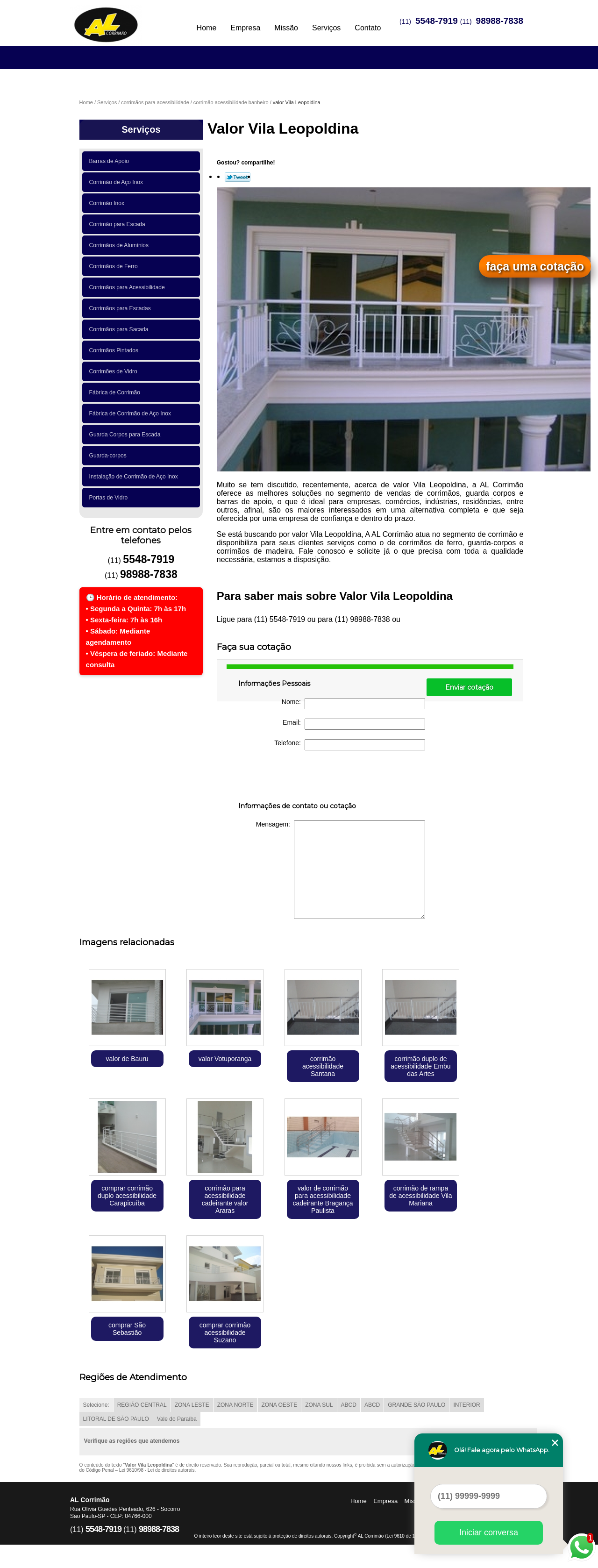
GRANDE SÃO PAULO (416, 1405)
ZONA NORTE (235, 1405)
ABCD (348, 1405)
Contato (368, 28)
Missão (286, 28)
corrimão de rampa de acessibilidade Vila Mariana (420, 1195)
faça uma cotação (535, 266)
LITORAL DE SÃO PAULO (116, 1419)
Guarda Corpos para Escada (126, 434)
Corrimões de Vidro (115, 371)
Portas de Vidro (110, 497)
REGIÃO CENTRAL (142, 1405)
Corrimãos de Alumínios (120, 245)
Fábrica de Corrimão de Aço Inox (131, 413)
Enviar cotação (469, 687)
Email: (354, 724)
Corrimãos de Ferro (115, 266)
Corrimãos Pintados (115, 350)
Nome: (353, 703)
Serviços (326, 28)
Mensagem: (340, 869)
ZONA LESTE (192, 1405)
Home (207, 28)
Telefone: (349, 744)
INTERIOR (466, 1405)
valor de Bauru (127, 1058)
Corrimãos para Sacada (120, 329)
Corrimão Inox (108, 203)
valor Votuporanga (225, 1058)
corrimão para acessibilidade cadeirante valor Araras (225, 1199)
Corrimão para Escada (119, 224)
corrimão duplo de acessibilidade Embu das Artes (420, 1066)
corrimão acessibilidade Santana (322, 1066)
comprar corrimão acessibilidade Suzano (225, 1332)
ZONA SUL (319, 1405)
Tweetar (237, 177)
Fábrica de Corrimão (116, 392)
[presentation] (298, 778)
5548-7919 (436, 21)
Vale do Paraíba (177, 1419)
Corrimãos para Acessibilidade (128, 287)
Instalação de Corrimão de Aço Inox (135, 476)
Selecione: (96, 1405)
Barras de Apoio (110, 161)
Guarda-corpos (109, 455)
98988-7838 (499, 21)
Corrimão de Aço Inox (117, 182)
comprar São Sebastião (127, 1328)
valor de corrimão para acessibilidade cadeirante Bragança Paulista (322, 1199)
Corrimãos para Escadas (121, 308)
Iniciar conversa (488, 1532)
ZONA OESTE (280, 1405)
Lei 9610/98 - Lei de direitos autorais (157, 1470)
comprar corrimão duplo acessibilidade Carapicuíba (127, 1195)
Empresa (245, 28)
